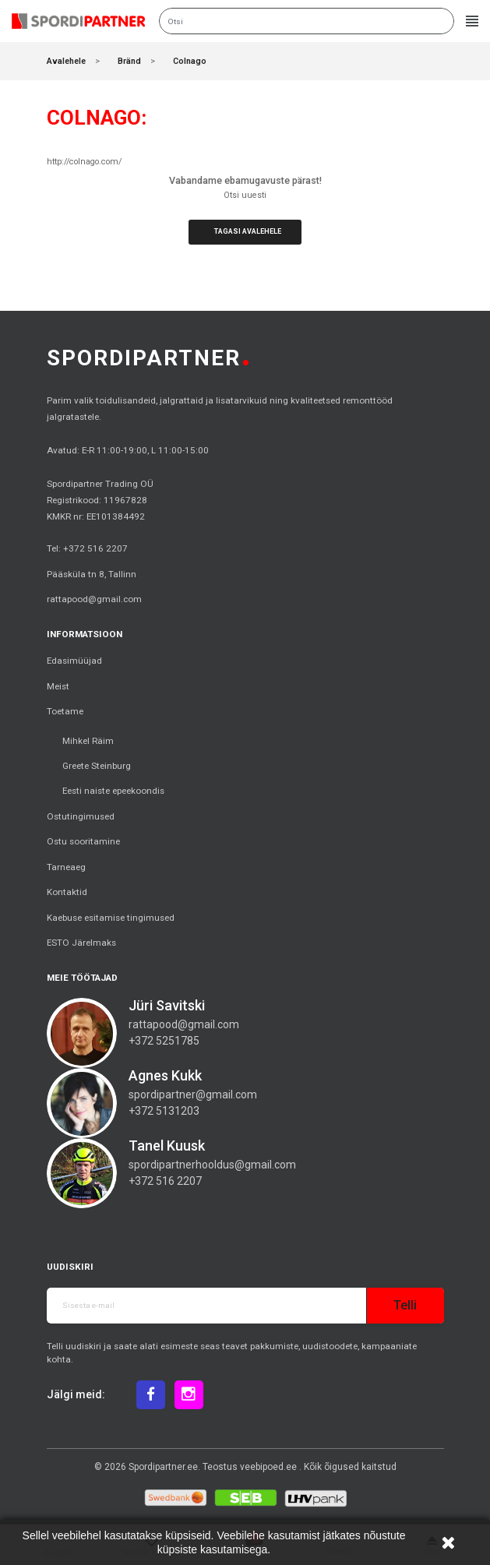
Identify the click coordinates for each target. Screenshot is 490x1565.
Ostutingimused (81, 816)
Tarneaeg (66, 867)
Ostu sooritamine (83, 841)
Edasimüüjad (74, 660)
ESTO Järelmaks (81, 942)
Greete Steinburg (96, 765)
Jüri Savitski (167, 1005)
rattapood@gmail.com (94, 599)
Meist (58, 686)
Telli (405, 1305)
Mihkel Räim (88, 740)
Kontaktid (67, 891)
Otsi (440, 21)
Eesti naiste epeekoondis (113, 790)
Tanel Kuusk (167, 1145)
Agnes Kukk (165, 1075)
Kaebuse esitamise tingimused (110, 917)
